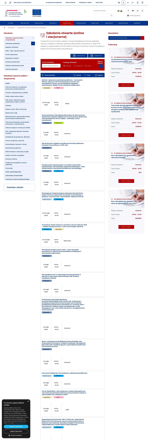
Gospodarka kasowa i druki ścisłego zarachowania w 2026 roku (126, 61)
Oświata (8, 108)
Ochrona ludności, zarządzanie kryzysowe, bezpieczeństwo (16, 90)
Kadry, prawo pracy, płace (15, 98)
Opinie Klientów (15, 327)
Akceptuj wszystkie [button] (16, 426)
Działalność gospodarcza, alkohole (18, 141)
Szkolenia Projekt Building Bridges (18, 185)
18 (89, 316)
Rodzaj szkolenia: (70, 62)
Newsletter (113, 33)
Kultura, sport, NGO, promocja (16, 112)
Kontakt (92, 395)
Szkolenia (8, 33)
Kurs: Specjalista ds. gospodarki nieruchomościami (124, 161)
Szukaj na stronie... (100, 10)
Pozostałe (9, 174)
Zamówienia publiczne (13, 152)
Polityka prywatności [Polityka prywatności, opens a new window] (19, 423)
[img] (37, 13)
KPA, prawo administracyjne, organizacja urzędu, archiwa (15, 103)
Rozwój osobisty (11, 164)
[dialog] (16, 418)
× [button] (28, 401)
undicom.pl (140, 437)
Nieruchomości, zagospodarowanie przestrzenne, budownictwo (18, 120)
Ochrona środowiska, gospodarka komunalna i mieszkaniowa (17, 126)
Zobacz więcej (126, 86)
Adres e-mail (65, 418)
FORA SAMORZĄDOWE (13, 177)
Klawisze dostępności (54, 2)
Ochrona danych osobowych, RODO (18, 131)
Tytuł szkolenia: (48, 62)
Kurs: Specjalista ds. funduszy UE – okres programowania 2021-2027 (125, 208)
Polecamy (112, 45)
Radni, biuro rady (11, 116)
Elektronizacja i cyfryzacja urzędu (17, 156)
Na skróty (8, 395)
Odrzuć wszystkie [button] (16, 431)
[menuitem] (11, 23)
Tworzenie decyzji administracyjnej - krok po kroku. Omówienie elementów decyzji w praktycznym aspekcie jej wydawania (125, 110)
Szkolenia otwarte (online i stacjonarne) (16, 78)
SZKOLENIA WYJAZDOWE (14, 181)
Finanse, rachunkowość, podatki (17, 95)
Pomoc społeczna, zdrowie (15, 145)
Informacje (37, 395)
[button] (16, 435)
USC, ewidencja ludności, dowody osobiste (17, 136)
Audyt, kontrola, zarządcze (15, 160)
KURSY (8, 85)
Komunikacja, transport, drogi (16, 148)
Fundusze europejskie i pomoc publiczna (16, 169)
